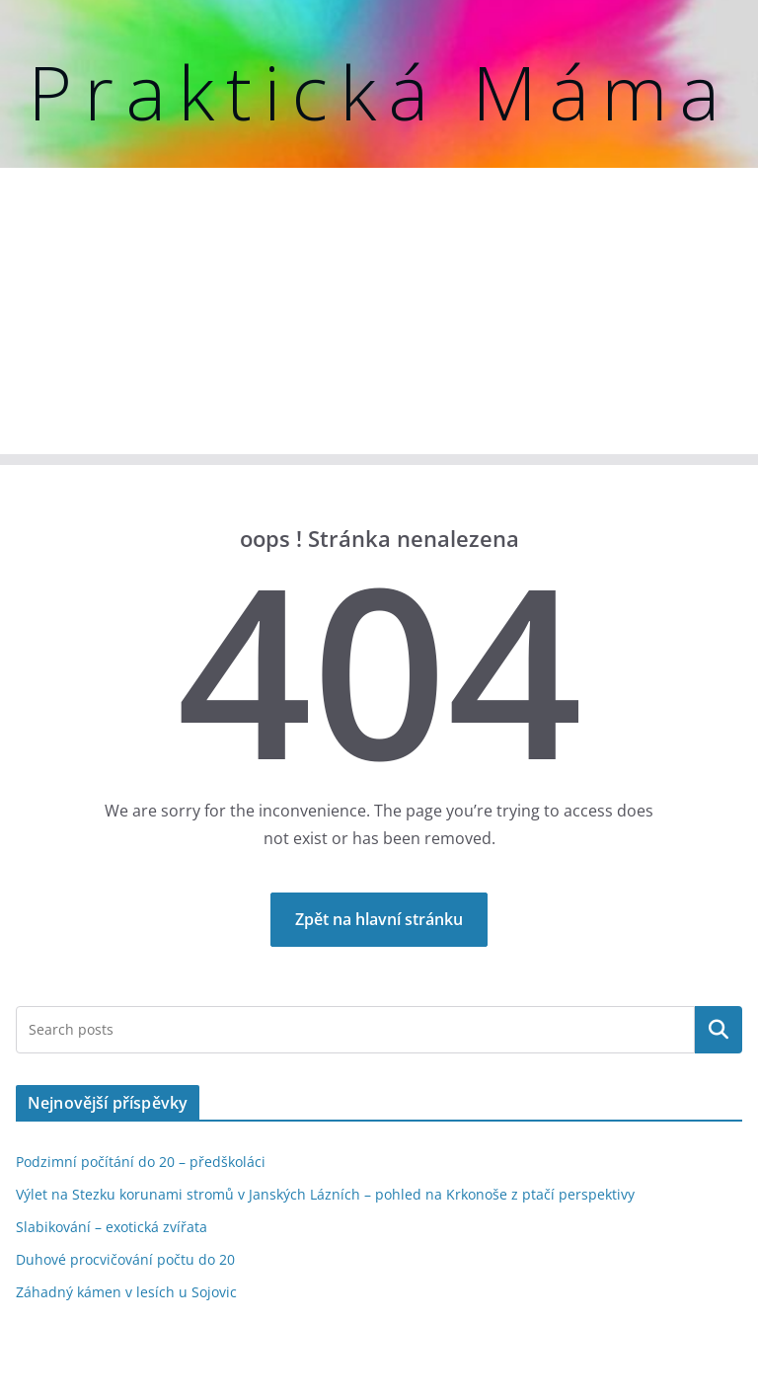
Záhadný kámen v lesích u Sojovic (126, 1291)
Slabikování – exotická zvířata (111, 1226)
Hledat (718, 1030)
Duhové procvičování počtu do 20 (125, 1259)
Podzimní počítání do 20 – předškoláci (140, 1161)
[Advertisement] (379, 316)
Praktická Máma (379, 91)
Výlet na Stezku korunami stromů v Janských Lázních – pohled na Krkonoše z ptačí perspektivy (325, 1194)
